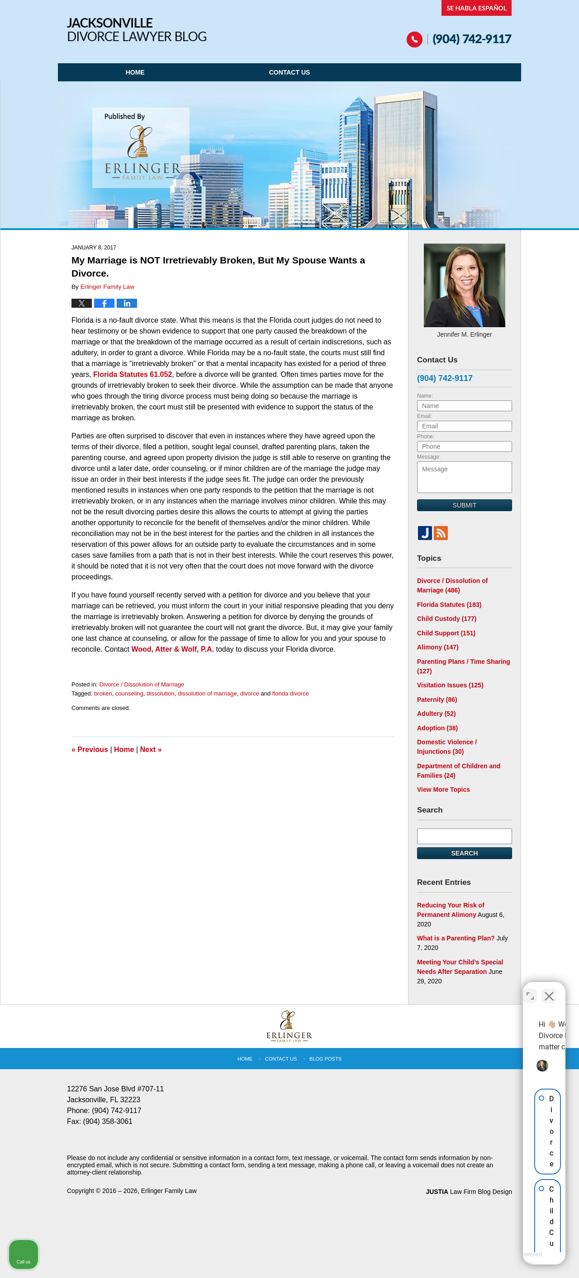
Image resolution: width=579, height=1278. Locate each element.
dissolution (160, 693)
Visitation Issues (450, 685)
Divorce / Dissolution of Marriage (141, 684)
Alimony (438, 647)
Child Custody (446, 618)
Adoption (437, 728)
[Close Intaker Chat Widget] (549, 989)
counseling (129, 693)
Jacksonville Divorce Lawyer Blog (136, 29)
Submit (465, 505)
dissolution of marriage (207, 693)
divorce (249, 693)
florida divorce (290, 693)
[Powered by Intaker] (502, 1259)
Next (151, 749)
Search (464, 853)
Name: (425, 396)
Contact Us (289, 72)
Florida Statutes (449, 604)
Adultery (436, 713)
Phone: (425, 436)
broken (103, 693)
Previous (89, 749)
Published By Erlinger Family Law (459, 23)
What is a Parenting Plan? (456, 938)
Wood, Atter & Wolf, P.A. (173, 649)
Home (135, 72)
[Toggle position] (530, 989)
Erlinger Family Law (169, 1190)
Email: (424, 416)
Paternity (437, 699)
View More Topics (443, 789)
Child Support (446, 633)
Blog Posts (325, 1059)
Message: (429, 457)
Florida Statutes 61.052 (132, 374)
